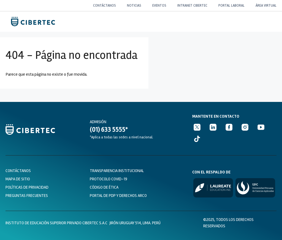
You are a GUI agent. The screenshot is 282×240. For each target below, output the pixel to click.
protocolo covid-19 (108, 178)
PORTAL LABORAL (231, 5)
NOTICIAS (134, 5)
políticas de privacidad (27, 187)
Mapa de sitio (18, 178)
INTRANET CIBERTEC (192, 5)
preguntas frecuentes (27, 195)
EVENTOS (159, 5)
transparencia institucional (117, 170)
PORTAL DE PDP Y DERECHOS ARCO (118, 195)
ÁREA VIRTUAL (266, 5)
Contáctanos (18, 170)
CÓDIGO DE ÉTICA (104, 187)
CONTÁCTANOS (104, 5)
